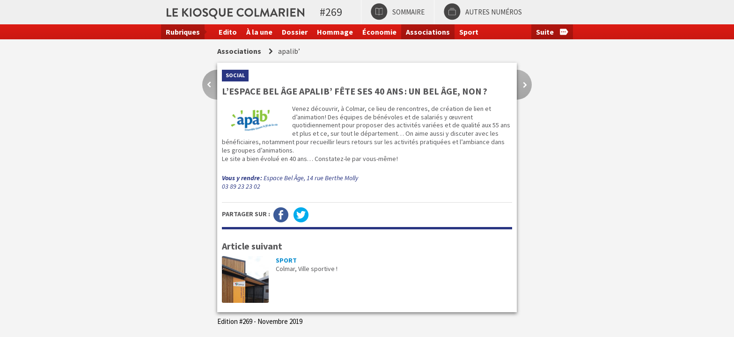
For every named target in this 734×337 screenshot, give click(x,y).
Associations (428, 32)
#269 (331, 12)
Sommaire (408, 11)
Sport (468, 32)
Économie (379, 32)
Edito (228, 32)
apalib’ (289, 51)
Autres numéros (493, 11)
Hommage (335, 32)
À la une (259, 32)
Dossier (295, 32)
